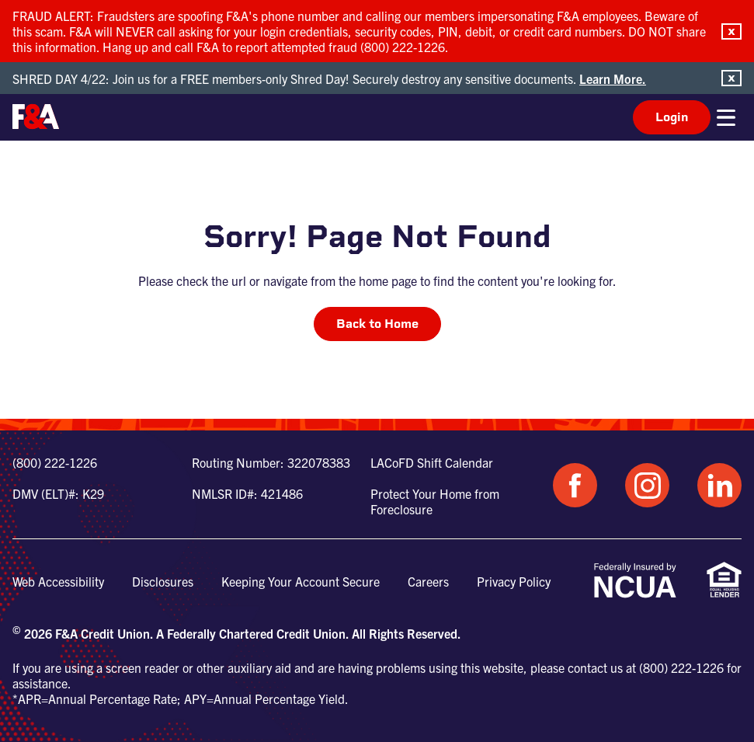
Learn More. (612, 78)
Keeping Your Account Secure (300, 581)
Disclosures (162, 581)
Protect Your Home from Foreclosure (434, 501)
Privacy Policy (514, 581)
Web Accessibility (58, 581)
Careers (428, 581)
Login (671, 117)
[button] (731, 31)
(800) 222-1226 (54, 462)
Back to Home (377, 323)
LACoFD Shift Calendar (431, 462)
